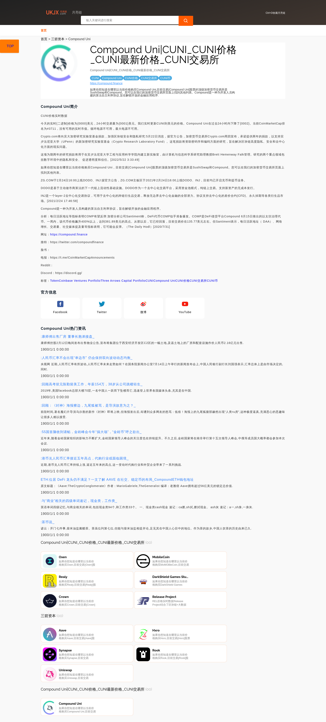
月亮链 (108, 715)
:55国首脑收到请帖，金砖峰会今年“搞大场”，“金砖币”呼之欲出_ (91, 432)
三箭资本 (57, 39)
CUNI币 (212, 280)
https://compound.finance (106, 83)
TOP (10, 46)
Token (54, 280)
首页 (44, 30)
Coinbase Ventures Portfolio (80, 280)
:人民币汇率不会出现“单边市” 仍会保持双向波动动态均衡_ (86, 358)
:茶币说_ (47, 522)
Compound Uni (164, 280)
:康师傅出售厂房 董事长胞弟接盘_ (68, 336)
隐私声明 (111, 699)
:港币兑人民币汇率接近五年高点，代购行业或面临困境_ (85, 458)
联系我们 (90, 699)
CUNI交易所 (198, 280)
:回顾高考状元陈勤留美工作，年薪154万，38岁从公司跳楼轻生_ (92, 384)
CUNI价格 (182, 280)
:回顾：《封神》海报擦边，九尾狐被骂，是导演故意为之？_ (88, 405)
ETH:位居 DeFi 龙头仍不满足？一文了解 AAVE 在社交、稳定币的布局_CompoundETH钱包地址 (117, 479)
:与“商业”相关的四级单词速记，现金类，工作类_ (79, 501)
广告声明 (132, 699)
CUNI (149, 280)
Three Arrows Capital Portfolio (123, 280)
